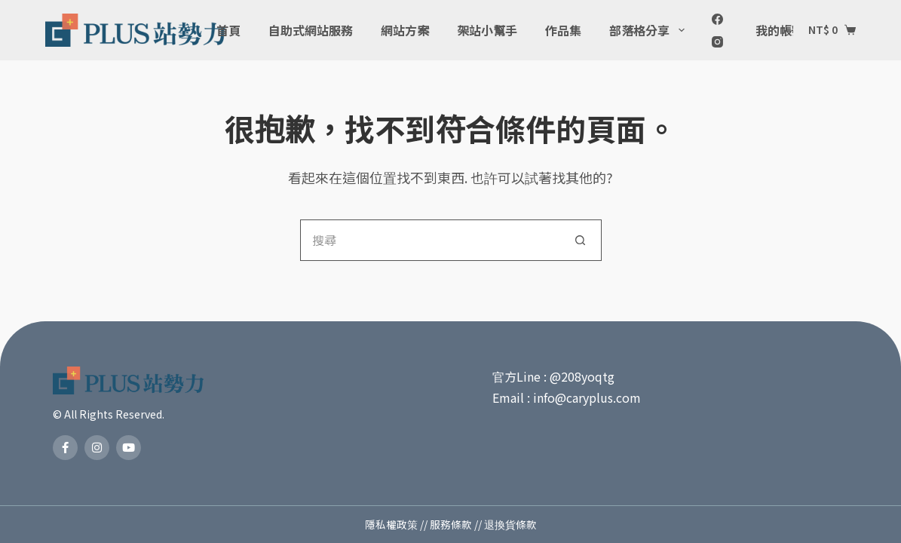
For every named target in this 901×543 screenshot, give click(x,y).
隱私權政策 (391, 524)
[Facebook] (717, 19)
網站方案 (405, 30)
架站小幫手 (487, 30)
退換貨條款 (510, 524)
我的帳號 (789, 30)
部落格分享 (649, 30)
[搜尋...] (430, 240)
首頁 (228, 30)
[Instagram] (717, 42)
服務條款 (451, 524)
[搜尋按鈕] (581, 240)
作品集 (563, 30)
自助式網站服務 (310, 30)
